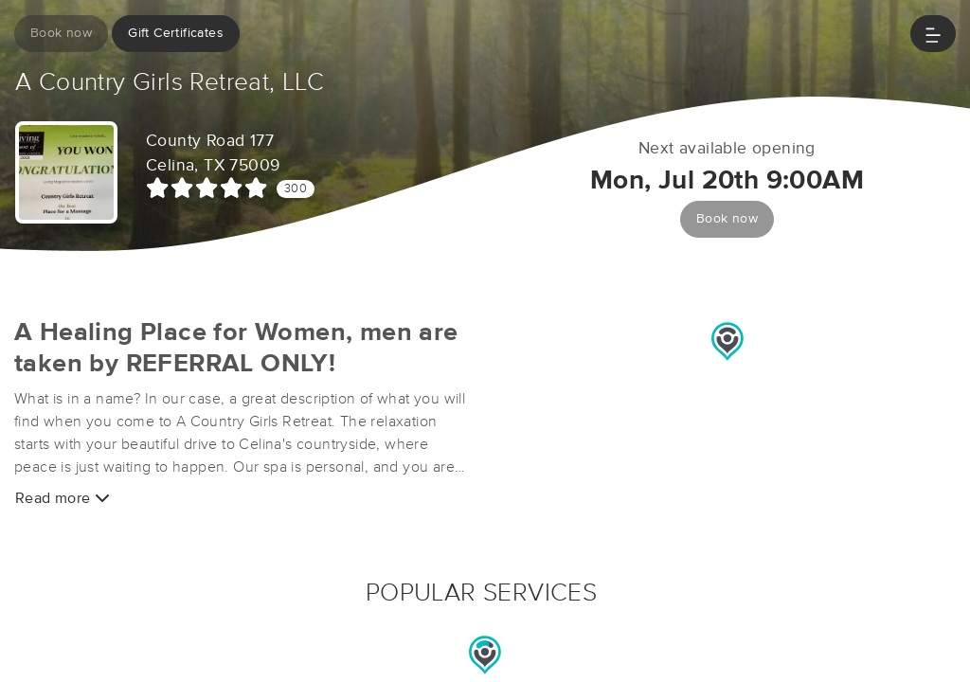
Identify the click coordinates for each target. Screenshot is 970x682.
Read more (62, 498)
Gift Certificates (176, 33)
